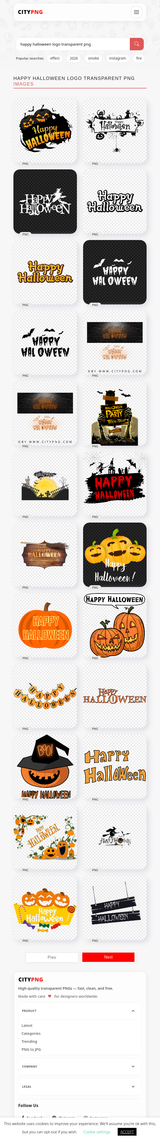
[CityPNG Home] (30, 12)
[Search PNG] (73, 44)
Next (108, 957)
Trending (29, 1041)
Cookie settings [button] (96, 1131)
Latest (27, 1025)
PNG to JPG (31, 1049)
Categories (31, 1033)
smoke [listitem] (93, 58)
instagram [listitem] (117, 58)
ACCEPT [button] (127, 1131)
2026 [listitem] (74, 58)
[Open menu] (136, 12)
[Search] (137, 44)
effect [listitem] (55, 58)
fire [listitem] (139, 58)
